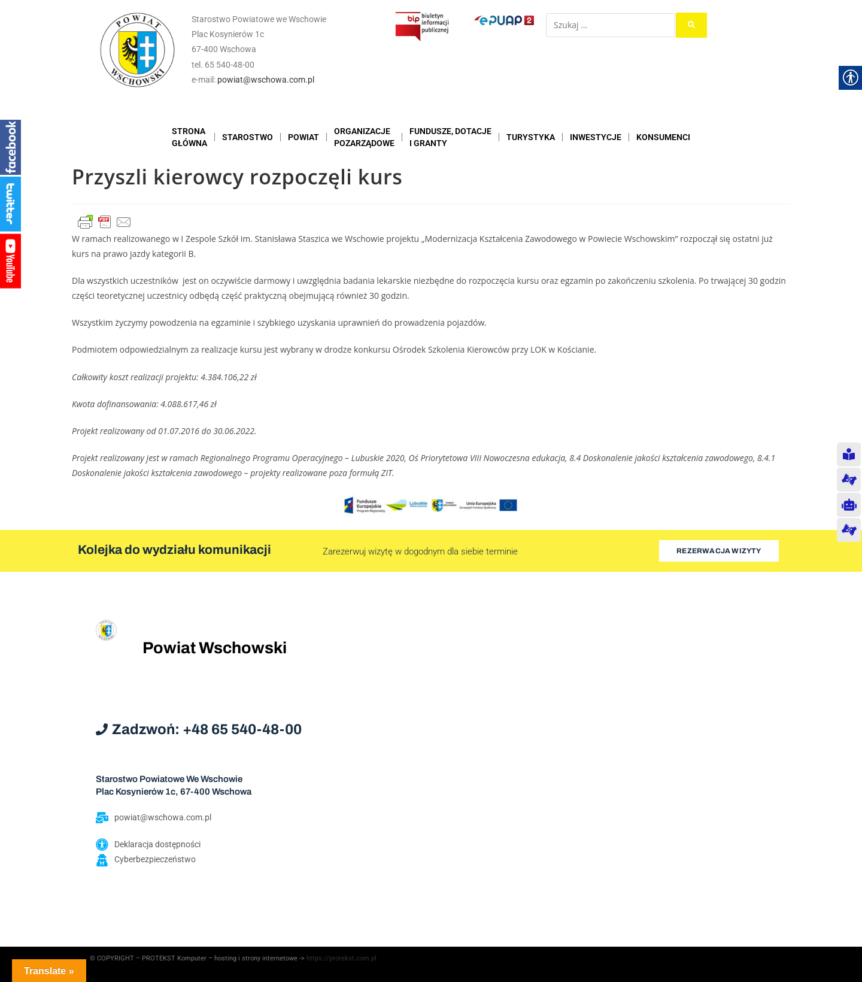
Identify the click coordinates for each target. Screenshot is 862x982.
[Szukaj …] (610, 25)
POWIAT (303, 137)
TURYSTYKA (530, 137)
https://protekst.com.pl (341, 958)
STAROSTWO (247, 137)
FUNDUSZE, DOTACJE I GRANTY (450, 137)
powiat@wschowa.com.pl (265, 79)
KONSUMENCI (663, 137)
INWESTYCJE (595, 137)
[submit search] (691, 25)
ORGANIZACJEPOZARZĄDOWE (364, 137)
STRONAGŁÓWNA (189, 137)
